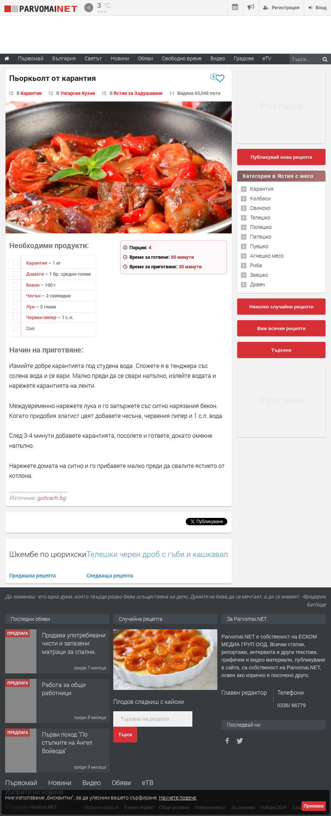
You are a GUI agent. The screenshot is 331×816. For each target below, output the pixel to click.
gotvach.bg (51, 497)
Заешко (259, 274)
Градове (244, 58)
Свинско (260, 207)
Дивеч (257, 284)
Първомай (21, 782)
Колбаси (260, 198)
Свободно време (182, 58)
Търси (125, 734)
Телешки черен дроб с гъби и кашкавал (157, 554)
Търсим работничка (69, 630)
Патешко (260, 236)
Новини (120, 58)
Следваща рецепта (109, 575)
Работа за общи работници (64, 733)
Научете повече (177, 797)
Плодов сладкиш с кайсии (148, 701)
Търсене (281, 350)
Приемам (314, 806)
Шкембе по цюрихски (47, 554)
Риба (256, 265)
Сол (30, 328)
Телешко (260, 217)
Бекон (33, 285)
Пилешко (261, 226)
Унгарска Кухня (77, 93)
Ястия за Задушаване (138, 93)
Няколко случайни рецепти (281, 306)
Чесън (34, 295)
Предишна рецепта (32, 575)
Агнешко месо (267, 255)
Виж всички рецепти (281, 328)
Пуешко (259, 246)
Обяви (121, 782)
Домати (35, 274)
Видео (91, 782)
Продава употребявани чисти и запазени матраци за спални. (74, 688)
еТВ (147, 782)
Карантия (31, 93)
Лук (31, 306)
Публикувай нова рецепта (281, 157)
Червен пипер (41, 317)
